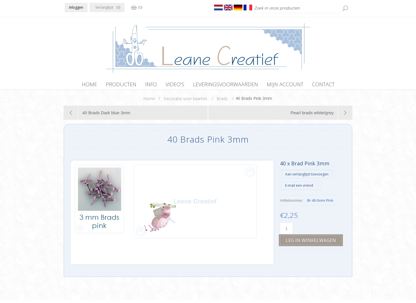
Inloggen (76, 7)
